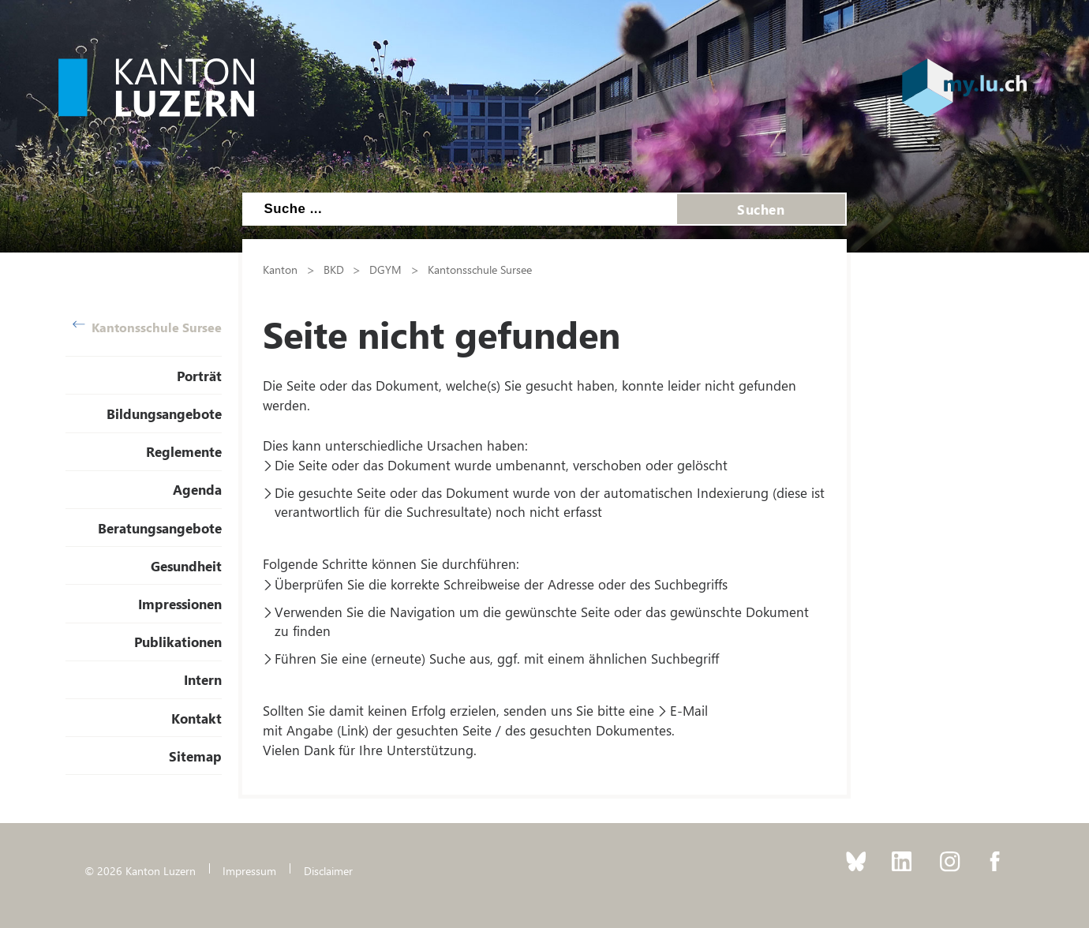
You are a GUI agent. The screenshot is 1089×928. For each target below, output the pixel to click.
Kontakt (196, 718)
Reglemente (184, 451)
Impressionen (180, 603)
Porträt (199, 375)
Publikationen (178, 641)
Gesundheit (186, 565)
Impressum (249, 870)
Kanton (280, 269)
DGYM (385, 269)
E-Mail (689, 710)
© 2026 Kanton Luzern (140, 870)
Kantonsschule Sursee (147, 327)
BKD (334, 269)
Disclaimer (328, 870)
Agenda (197, 489)
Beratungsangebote (160, 528)
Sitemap (195, 756)
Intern (203, 679)
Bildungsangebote (164, 413)
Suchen (760, 209)
